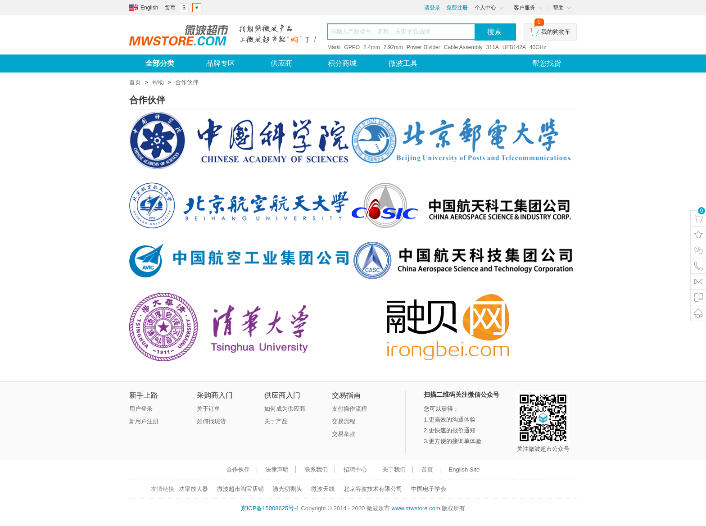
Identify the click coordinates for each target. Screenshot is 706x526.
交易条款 (343, 434)
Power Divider (423, 47)
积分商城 (342, 63)
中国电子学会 (428, 488)
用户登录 (141, 408)
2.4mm (371, 47)
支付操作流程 (349, 408)
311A (492, 47)
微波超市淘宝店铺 (240, 488)
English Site (464, 469)
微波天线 (323, 488)
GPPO (352, 47)
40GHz (538, 47)
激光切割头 (287, 488)
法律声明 (277, 469)
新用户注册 (143, 421)
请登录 (432, 8)
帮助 (158, 82)
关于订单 (208, 408)
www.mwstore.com (415, 508)
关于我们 (394, 469)
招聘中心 (355, 469)
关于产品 (276, 421)
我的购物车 (550, 29)
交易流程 (343, 421)
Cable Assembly (463, 47)
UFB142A (514, 47)
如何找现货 (211, 421)
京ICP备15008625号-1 (270, 508)
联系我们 (316, 469)
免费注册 (457, 8)
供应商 (281, 63)
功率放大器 (193, 488)
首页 (135, 82)
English (149, 8)
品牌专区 (220, 63)
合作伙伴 (187, 82)
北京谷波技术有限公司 (373, 488)
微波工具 (403, 63)
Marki (333, 47)
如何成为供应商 (284, 408)
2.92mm (393, 47)
